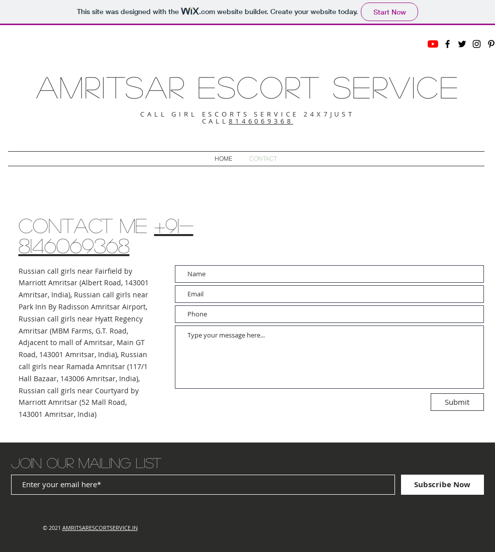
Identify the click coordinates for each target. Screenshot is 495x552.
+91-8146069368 (106, 235)
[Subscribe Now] (442, 485)
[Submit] (457, 402)
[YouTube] (433, 44)
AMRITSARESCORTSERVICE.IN (100, 527)
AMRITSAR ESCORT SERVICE (247, 86)
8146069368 (261, 121)
